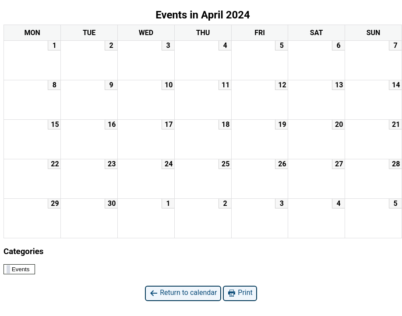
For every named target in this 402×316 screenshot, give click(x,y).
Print (239, 293)
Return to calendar (183, 293)
